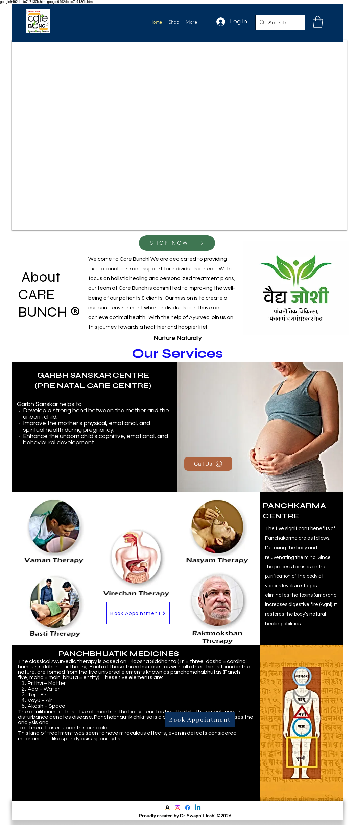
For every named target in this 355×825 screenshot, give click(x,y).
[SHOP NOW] (177, 243)
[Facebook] (187, 807)
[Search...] (279, 22)
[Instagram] (177, 807)
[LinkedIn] (197, 807)
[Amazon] (167, 807)
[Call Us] (208, 464)
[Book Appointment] (138, 613)
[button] (318, 22)
